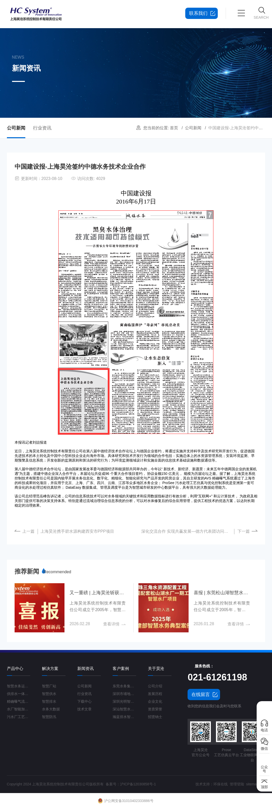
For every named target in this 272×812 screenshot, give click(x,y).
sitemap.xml (255, 784)
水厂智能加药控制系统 (18, 709)
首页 (174, 128)
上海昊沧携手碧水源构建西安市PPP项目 (77, 531)
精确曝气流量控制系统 (18, 701)
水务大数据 (51, 709)
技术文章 (84, 709)
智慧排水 (49, 701)
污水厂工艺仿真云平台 (18, 717)
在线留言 (200, 694)
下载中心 (84, 701)
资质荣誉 (155, 709)
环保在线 (220, 784)
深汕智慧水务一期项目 (124, 709)
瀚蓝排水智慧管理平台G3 (124, 717)
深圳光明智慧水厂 (124, 701)
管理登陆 (237, 784)
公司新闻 (193, 128)
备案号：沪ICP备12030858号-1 (131, 784)
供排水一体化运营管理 (18, 694)
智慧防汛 (49, 717)
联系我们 (198, 13)
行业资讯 (42, 128)
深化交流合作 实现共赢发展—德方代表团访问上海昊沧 (188, 531)
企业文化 (155, 701)
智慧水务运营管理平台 (18, 686)
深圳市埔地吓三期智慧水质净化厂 (124, 694)
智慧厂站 (49, 686)
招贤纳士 (155, 717)
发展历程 (155, 694)
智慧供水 (49, 694)
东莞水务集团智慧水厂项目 (124, 686)
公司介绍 (155, 686)
